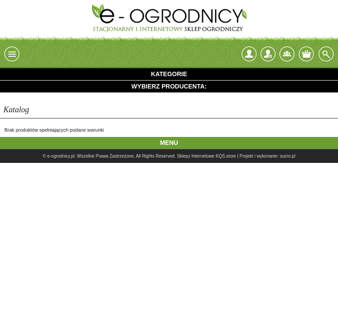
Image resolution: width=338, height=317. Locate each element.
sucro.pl (287, 156)
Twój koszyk (306, 54)
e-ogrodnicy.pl (60, 156)
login (249, 54)
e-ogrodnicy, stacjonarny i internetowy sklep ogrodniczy (169, 17)
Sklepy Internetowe (195, 156)
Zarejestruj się (268, 51)
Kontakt (286, 54)
